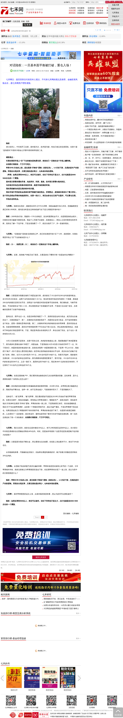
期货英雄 (31, 690)
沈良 (27, 21)
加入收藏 (11, 2)
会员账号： (74, 2)
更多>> (78, 613)
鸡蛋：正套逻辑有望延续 (94, 190)
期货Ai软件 (61, 23)
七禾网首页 (4, 48)
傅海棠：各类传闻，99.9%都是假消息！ (100, 136)
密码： (95, 2)
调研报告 (72, 13)
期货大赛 (99, 8)
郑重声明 (96, 713)
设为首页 (4, 2)
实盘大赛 (115, 5)
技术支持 (53, 713)
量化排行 (99, 13)
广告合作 (84, 713)
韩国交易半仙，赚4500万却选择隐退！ (100, 120)
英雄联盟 (47, 23)
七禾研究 (72, 8)
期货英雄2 (50, 690)
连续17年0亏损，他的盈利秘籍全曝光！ (100, 126)
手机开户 (115, 16)
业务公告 (103, 713)
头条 (12, 48)
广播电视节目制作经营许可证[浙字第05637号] (97, 710)
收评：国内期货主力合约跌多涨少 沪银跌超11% (20, 599)
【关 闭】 (77, 570)
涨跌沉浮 (14, 690)
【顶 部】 (69, 570)
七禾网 (28, 71)
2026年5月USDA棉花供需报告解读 (98, 196)
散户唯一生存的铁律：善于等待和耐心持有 (101, 155)
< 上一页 (98, 30)
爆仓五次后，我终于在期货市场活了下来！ (101, 161)
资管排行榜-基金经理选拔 (13, 638)
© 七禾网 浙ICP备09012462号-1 (21, 710)
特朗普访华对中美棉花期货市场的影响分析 (101, 186)
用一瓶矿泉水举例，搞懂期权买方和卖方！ (101, 164)
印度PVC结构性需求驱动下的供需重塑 (99, 199)
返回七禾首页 (41, 557)
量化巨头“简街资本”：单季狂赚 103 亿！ (100, 133)
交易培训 (91, 8)
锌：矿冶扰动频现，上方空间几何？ (99, 183)
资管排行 (91, 10)
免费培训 (76, 23)
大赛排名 (80, 10)
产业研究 (88, 179)
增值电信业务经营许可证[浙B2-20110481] (67, 710)
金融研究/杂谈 (91, 147)
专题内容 (88, 115)
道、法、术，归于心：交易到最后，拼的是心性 (103, 158)
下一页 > (117, 30)
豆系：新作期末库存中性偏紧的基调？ (100, 193)
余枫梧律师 (76, 713)
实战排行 (91, 13)
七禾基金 (99, 10)
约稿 (23, 21)
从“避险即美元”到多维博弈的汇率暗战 (58, 602)
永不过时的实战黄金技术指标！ (97, 171)
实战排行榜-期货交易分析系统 (16, 613)
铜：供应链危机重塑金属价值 (96, 206)
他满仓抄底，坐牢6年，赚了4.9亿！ (98, 123)
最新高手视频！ (17, 71)
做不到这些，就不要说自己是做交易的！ (100, 174)
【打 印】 (62, 570)
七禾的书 (5, 663)
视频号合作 (115, 9)
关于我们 (90, 713)
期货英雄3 (68, 690)
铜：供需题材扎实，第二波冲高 (97, 203)
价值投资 (80, 13)
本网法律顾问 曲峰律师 (64, 713)
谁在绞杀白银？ (91, 139)
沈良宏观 (72, 10)
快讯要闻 (80, 8)
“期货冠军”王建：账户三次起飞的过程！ (100, 168)
